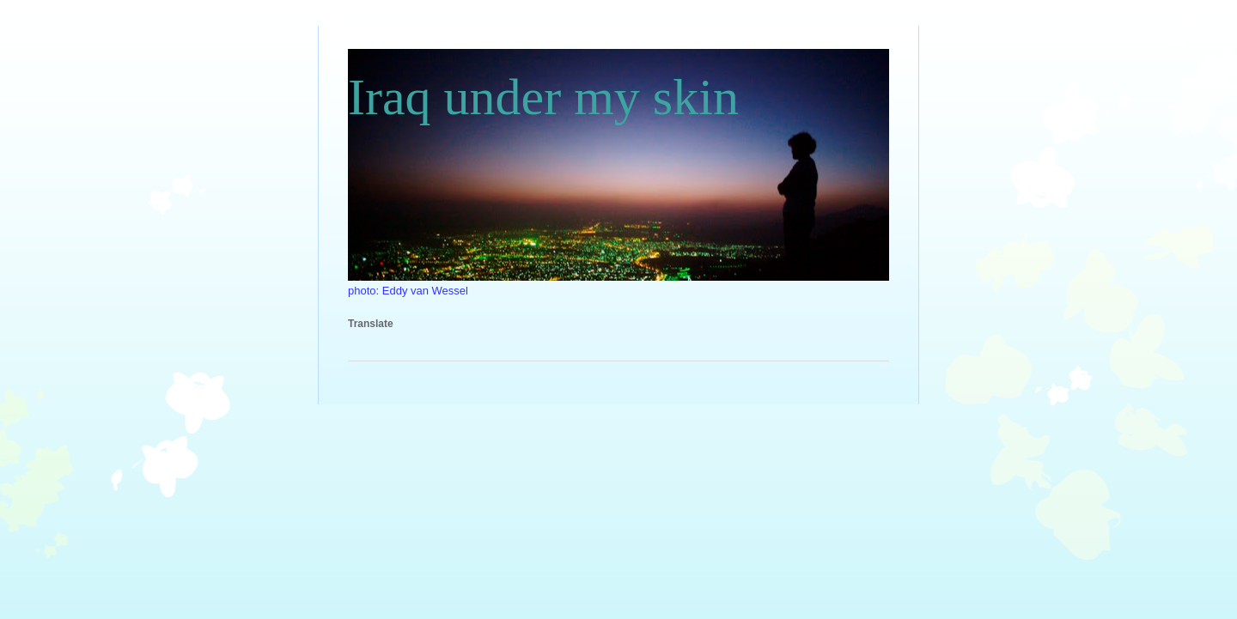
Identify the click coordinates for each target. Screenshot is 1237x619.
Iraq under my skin (543, 97)
